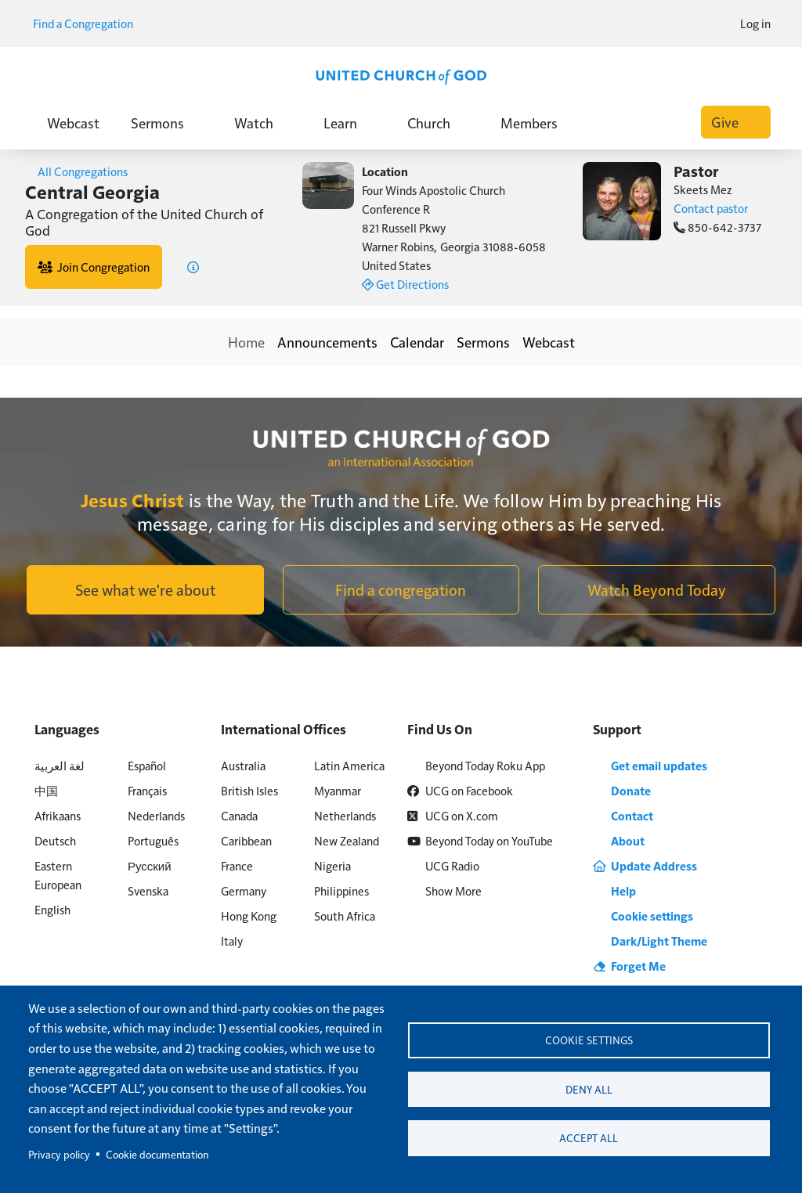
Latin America (349, 765)
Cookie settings (589, 1038)
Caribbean (246, 840)
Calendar (417, 342)
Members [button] (538, 123)
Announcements (327, 342)
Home (246, 342)
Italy (232, 940)
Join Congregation (94, 266)
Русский (150, 865)
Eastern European (57, 875)
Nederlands (156, 815)
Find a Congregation (88, 23)
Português (153, 840)
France (237, 865)
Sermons (483, 342)
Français (147, 790)
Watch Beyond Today (656, 589)
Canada (239, 815)
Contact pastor (711, 207)
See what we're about (145, 589)
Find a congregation (400, 589)
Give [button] (735, 122)
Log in (755, 23)
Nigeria (332, 865)
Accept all (588, 1140)
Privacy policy (59, 1154)
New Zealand (346, 840)
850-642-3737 (717, 226)
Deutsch (55, 840)
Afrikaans (57, 815)
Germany (243, 890)
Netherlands (345, 815)
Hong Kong (248, 915)
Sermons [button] (167, 123)
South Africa (344, 915)
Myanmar (337, 790)
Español (147, 765)
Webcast (73, 123)
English (52, 909)
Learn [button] (349, 123)
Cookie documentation (157, 1154)
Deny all (588, 1089)
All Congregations (76, 171)
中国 (46, 790)
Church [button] (438, 123)
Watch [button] (263, 123)
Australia (243, 765)
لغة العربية (59, 765)
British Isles (249, 790)
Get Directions (405, 283)
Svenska (148, 890)
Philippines (341, 890)
